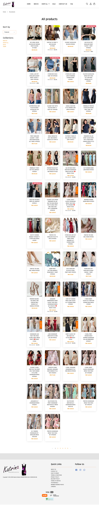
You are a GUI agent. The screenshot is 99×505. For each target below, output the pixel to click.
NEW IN (36, 4)
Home (4, 12)
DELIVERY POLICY (55, 479)
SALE (54, 4)
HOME (29, 4)
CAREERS (53, 486)
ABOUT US (53, 469)
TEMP (4, 47)
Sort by (6, 27)
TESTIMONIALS (54, 483)
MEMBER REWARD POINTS (57, 485)
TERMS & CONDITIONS (56, 475)
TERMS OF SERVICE (56, 481)
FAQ (71, 4)
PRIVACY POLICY (55, 477)
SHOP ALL (46, 4)
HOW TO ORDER (55, 473)
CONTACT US (63, 4)
